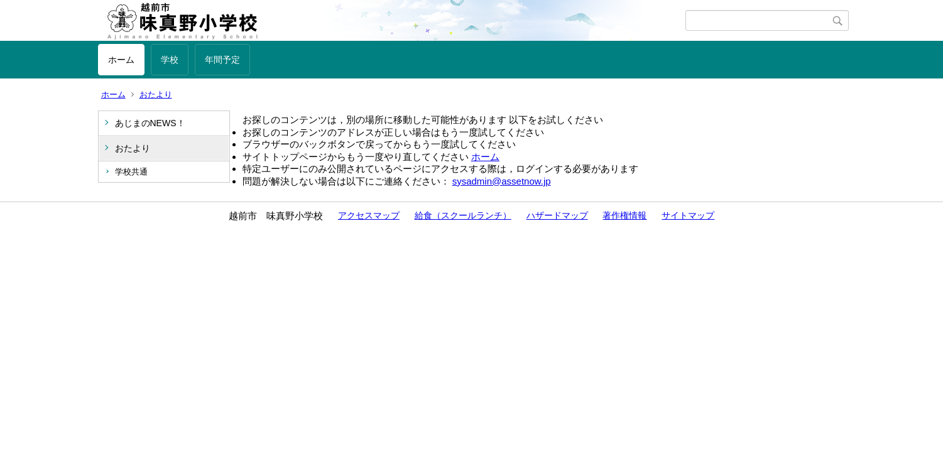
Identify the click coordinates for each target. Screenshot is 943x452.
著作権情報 (624, 215)
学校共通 (131, 171)
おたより (155, 94)
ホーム (121, 60)
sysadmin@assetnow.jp (501, 181)
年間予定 (222, 60)
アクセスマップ (369, 215)
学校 (169, 60)
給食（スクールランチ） (463, 215)
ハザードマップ (557, 215)
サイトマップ (688, 215)
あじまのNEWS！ (150, 123)
